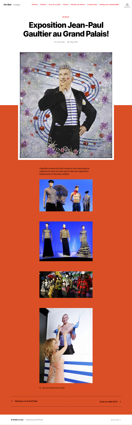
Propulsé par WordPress (35, 420)
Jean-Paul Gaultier (48, 388)
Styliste (62, 388)
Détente (43, 4)
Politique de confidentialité (109, 4)
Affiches (35, 4)
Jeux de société (54, 4)
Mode (57, 388)
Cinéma (65, 4)
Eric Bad (8, 4)
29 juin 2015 (74, 42)
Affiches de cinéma (78, 4)
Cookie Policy (92, 4)
